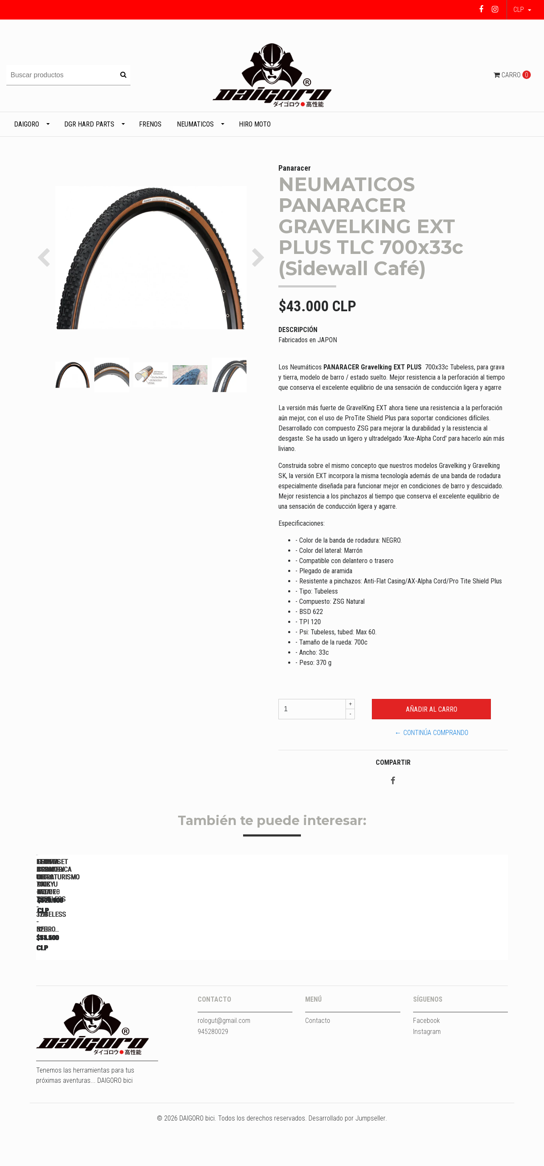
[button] (522, 10)
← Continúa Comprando (431, 733)
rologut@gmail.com (224, 1063)
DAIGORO (26, 124)
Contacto (317, 1063)
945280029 (213, 1074)
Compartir (393, 762)
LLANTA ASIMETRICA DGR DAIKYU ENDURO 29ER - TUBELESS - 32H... (333, 978)
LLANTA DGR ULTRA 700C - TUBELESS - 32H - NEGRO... (95, 978)
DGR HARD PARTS (89, 124)
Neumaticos (195, 124)
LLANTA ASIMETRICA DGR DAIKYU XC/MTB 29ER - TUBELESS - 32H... (452, 978)
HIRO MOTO (255, 124)
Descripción (297, 330)
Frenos (150, 124)
